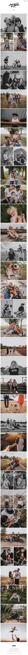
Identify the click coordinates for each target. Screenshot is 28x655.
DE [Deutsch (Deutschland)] (27, 1)
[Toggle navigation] (14, 10)
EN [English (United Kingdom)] (24, 1)
